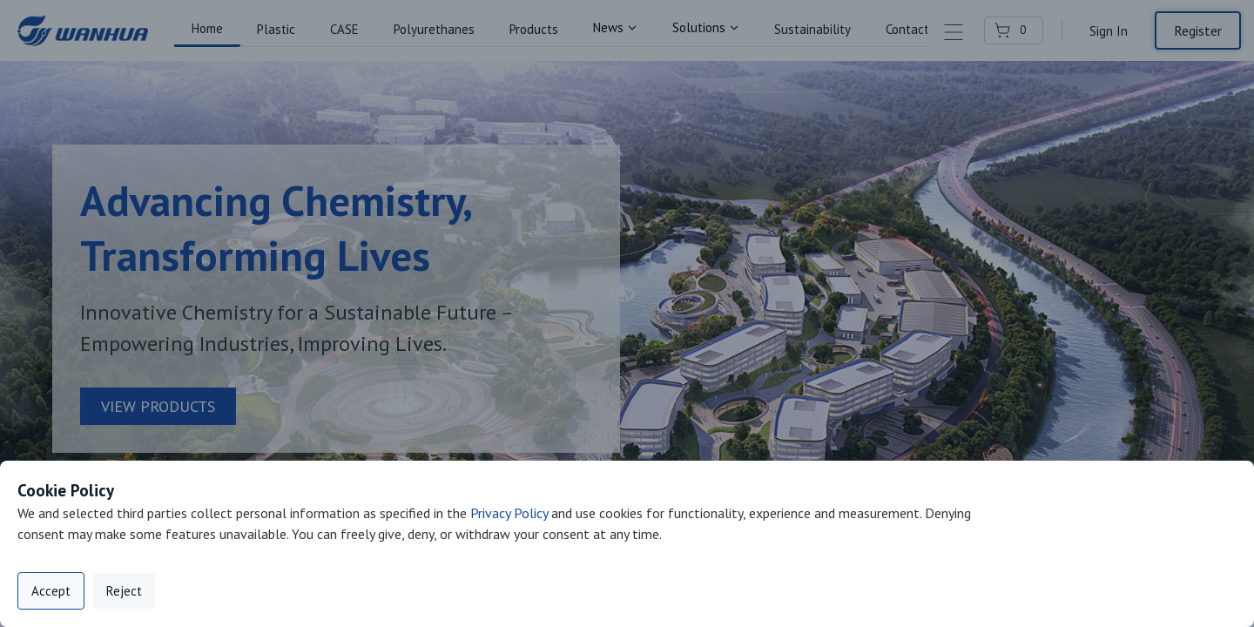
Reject (124, 591)
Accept (51, 591)
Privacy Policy (509, 513)
